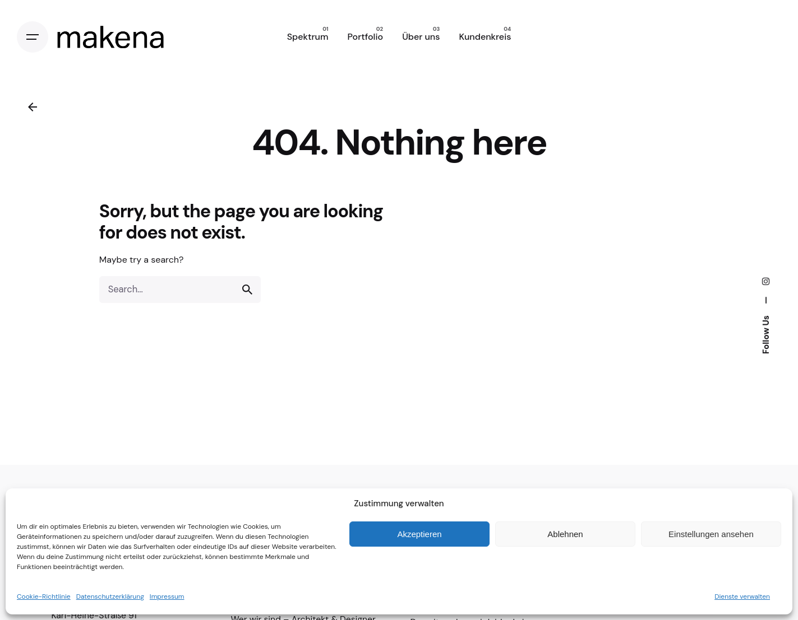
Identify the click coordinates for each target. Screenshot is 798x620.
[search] (247, 289)
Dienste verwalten (742, 596)
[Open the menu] (32, 37)
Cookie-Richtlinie (44, 596)
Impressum (167, 596)
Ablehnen (565, 534)
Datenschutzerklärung (110, 596)
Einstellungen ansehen (711, 534)
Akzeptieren (419, 534)
